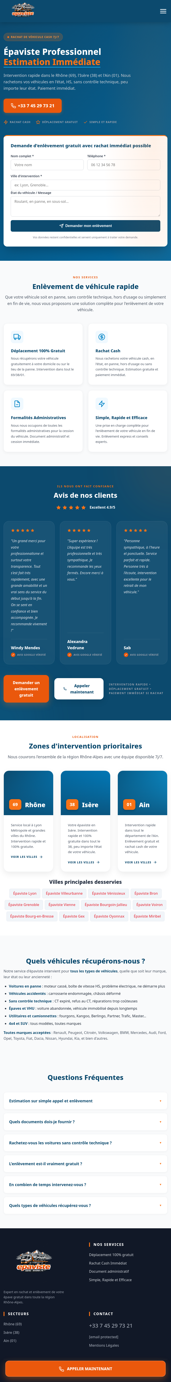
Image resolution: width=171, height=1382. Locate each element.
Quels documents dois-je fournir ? (42, 1121)
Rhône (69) (13, 1324)
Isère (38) (11, 1332)
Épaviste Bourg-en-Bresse (32, 916)
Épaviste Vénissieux (108, 893)
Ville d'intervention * (26, 176)
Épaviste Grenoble (23, 904)
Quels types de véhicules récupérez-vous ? (50, 1205)
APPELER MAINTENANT (85, 1369)
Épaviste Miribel (147, 916)
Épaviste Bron (146, 893)
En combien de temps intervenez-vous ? (47, 1184)
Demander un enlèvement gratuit (26, 689)
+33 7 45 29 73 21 (33, 106)
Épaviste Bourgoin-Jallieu (106, 904)
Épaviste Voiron (149, 904)
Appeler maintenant (78, 689)
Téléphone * (96, 156)
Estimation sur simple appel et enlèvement (51, 1100)
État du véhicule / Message (31, 193)
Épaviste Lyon (25, 893)
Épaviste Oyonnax (109, 916)
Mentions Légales (104, 1345)
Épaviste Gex (74, 916)
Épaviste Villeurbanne (64, 893)
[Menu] (163, 11)
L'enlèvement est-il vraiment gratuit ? (45, 1163)
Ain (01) (10, 1340)
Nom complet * (22, 156)
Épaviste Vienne (62, 904)
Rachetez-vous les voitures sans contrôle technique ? (60, 1142)
